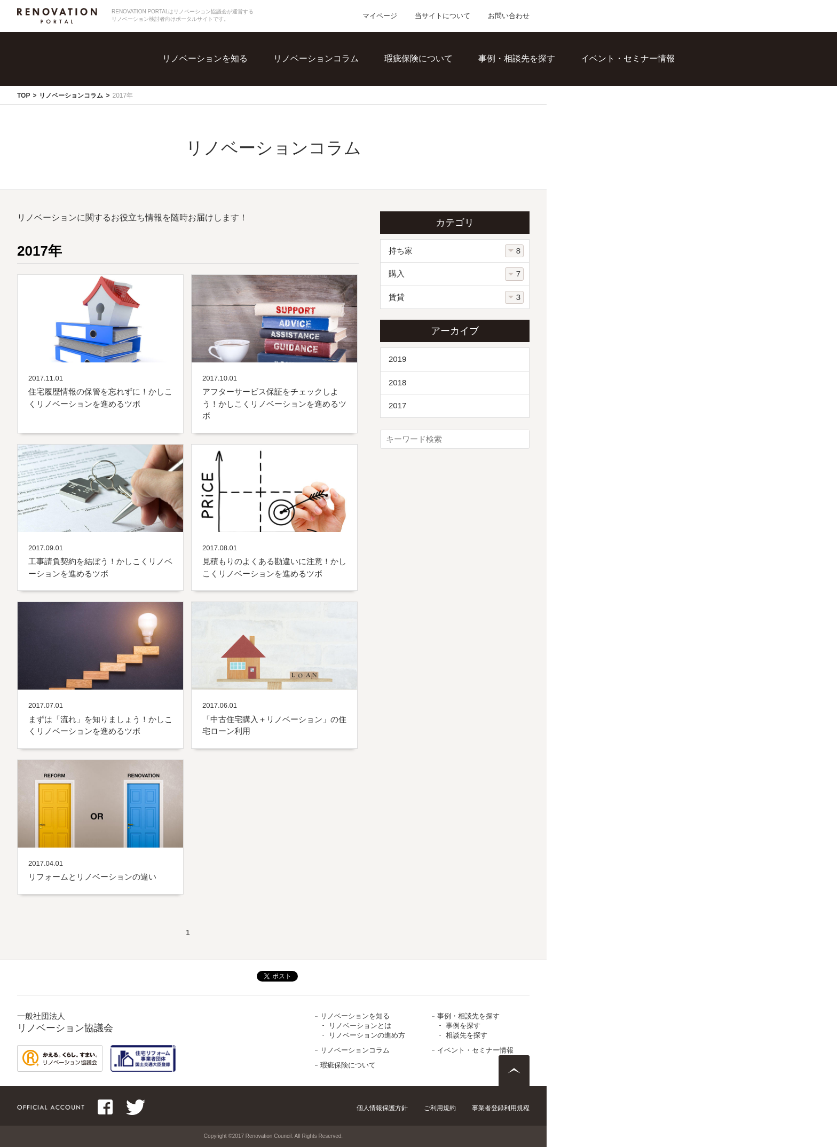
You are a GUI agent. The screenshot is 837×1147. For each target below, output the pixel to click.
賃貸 (397, 297)
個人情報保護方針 (382, 1108)
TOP (23, 95)
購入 (397, 273)
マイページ (379, 16)
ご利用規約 (440, 1108)
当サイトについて (442, 16)
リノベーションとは (360, 1026)
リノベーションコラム (316, 58)
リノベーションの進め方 (367, 1035)
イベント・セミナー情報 (628, 58)
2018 (397, 382)
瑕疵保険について (418, 58)
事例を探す (463, 1026)
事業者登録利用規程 (501, 1108)
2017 (397, 405)
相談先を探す (466, 1035)
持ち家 (401, 250)
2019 (397, 358)
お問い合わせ (509, 16)
